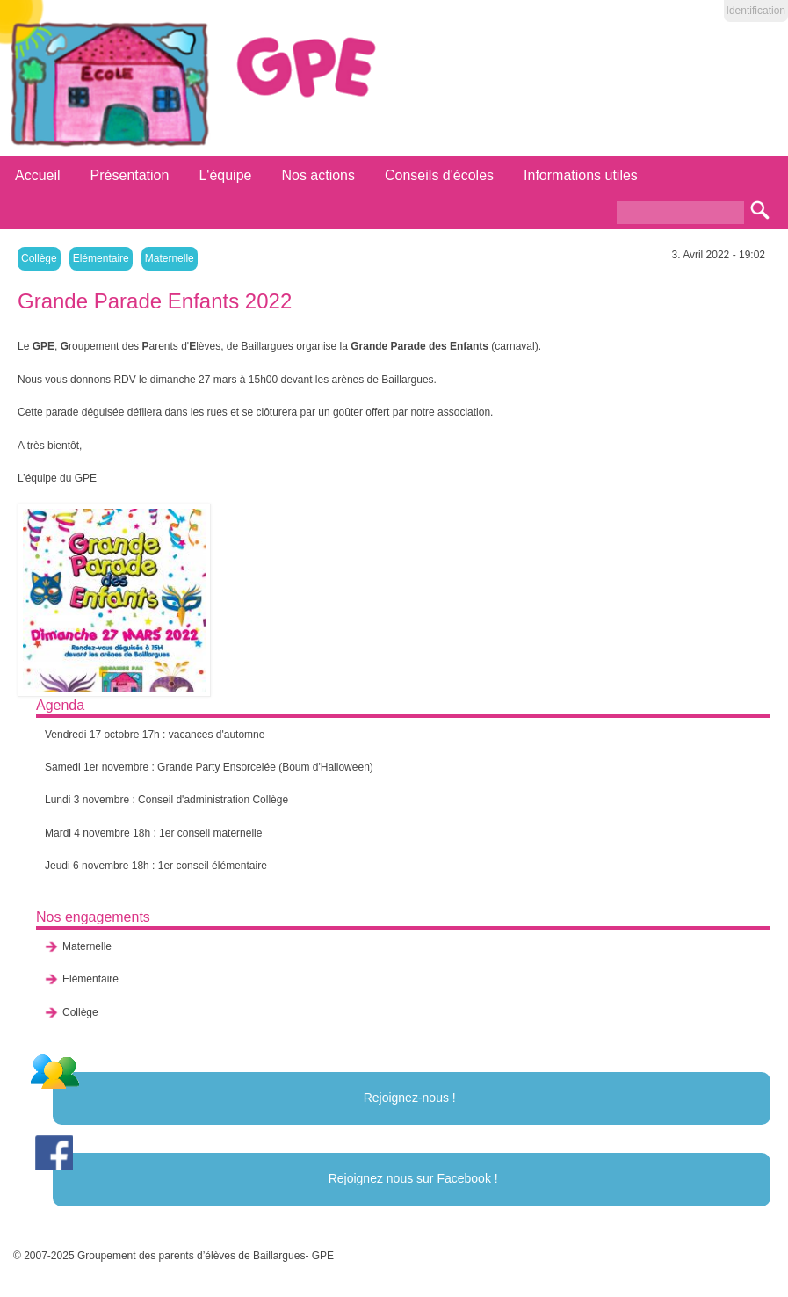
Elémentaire (101, 258)
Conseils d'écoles (439, 175)
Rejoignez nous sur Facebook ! (413, 1178)
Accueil (38, 175)
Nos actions (318, 175)
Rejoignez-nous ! (410, 1097)
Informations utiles (581, 175)
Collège (39, 258)
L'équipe (225, 175)
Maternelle (169, 258)
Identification (756, 10)
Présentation (130, 175)
